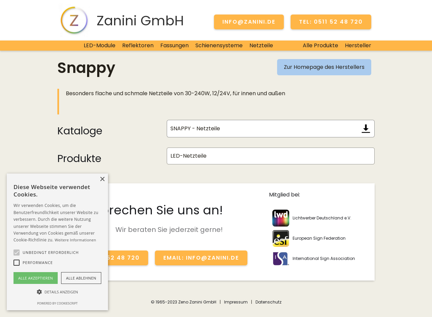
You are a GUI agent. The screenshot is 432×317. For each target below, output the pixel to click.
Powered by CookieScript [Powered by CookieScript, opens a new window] (57, 303)
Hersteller (358, 45)
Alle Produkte (320, 45)
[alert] (57, 242)
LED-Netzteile (188, 156)
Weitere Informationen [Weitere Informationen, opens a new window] (75, 239)
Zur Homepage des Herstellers (324, 67)
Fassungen (174, 45)
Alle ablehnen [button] (81, 278)
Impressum (236, 302)
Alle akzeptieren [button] (35, 278)
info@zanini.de (248, 22)
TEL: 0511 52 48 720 (331, 22)
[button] (16, 252)
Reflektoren (138, 45)
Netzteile (261, 45)
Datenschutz (268, 302)
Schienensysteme (219, 45)
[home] (120, 20)
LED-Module (99, 45)
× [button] (102, 179)
